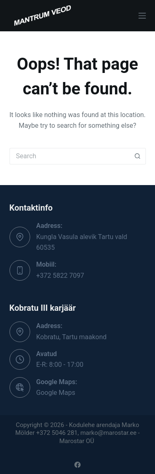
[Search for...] (69, 156)
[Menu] (142, 15)
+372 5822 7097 (60, 275)
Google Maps (55, 393)
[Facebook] (77, 465)
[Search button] (137, 156)
